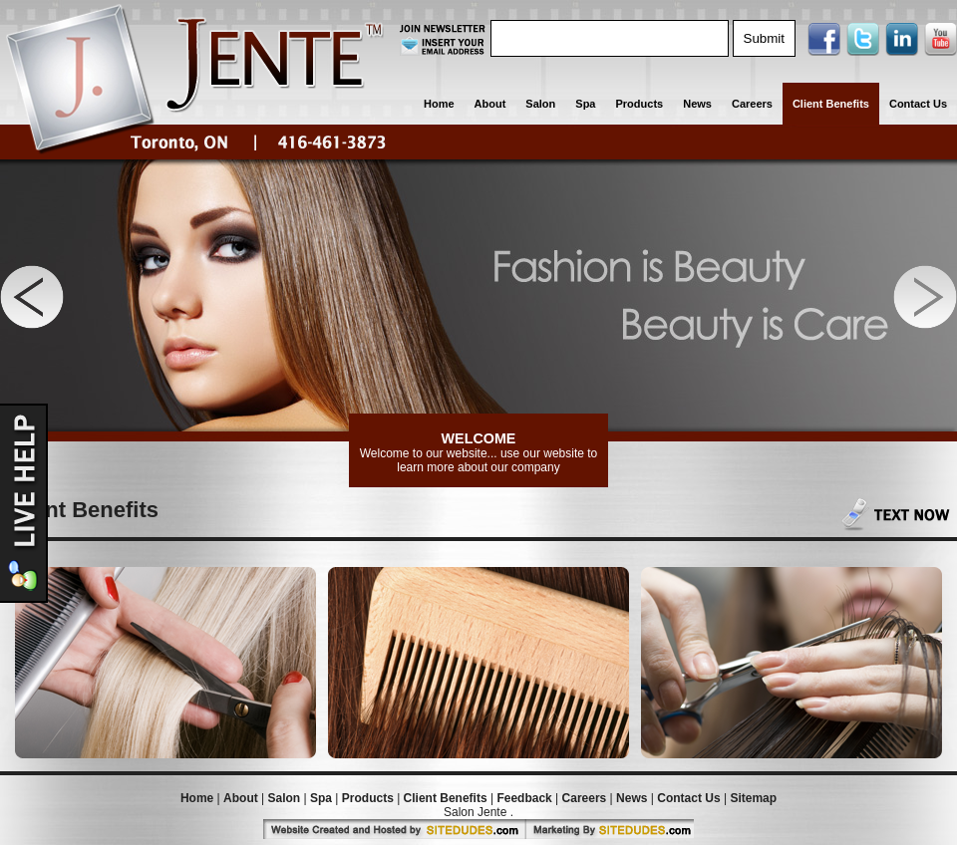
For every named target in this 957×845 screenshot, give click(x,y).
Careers (752, 104)
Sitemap (753, 798)
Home (439, 104)
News (697, 104)
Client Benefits (831, 104)
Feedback (523, 798)
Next (925, 297)
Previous (32, 297)
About (490, 104)
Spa (585, 104)
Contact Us (918, 104)
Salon (540, 104)
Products (640, 104)
